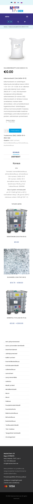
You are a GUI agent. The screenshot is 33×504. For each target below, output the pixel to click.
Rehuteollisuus (10, 417)
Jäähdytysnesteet (11, 353)
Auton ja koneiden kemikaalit (15, 346)
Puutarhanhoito (11, 409)
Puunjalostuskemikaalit (13, 405)
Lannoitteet (9, 373)
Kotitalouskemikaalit (12, 365)
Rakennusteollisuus (12, 413)
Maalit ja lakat (10, 385)
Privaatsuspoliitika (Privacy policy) (15, 477)
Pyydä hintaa (15, 131)
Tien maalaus (10, 429)
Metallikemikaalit (11, 389)
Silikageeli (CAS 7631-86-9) (16, 277)
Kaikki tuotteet (10, 357)
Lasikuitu (8, 381)
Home (5, 27)
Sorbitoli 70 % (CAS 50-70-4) (16, 318)
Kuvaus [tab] (16, 152)
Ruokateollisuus (11, 421)
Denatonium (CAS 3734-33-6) (16, 236)
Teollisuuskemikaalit (12, 425)
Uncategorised (10, 437)
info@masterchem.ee (11, 463)
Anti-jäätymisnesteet (13, 342)
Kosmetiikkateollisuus (13, 361)
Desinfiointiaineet (11, 349)
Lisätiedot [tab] (16, 157)
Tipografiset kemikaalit (13, 433)
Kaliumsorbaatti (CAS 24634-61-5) (18, 27)
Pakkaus (8, 401)
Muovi (7, 393)
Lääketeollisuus (10, 369)
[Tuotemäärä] (6, 131)
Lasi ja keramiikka (11, 377)
